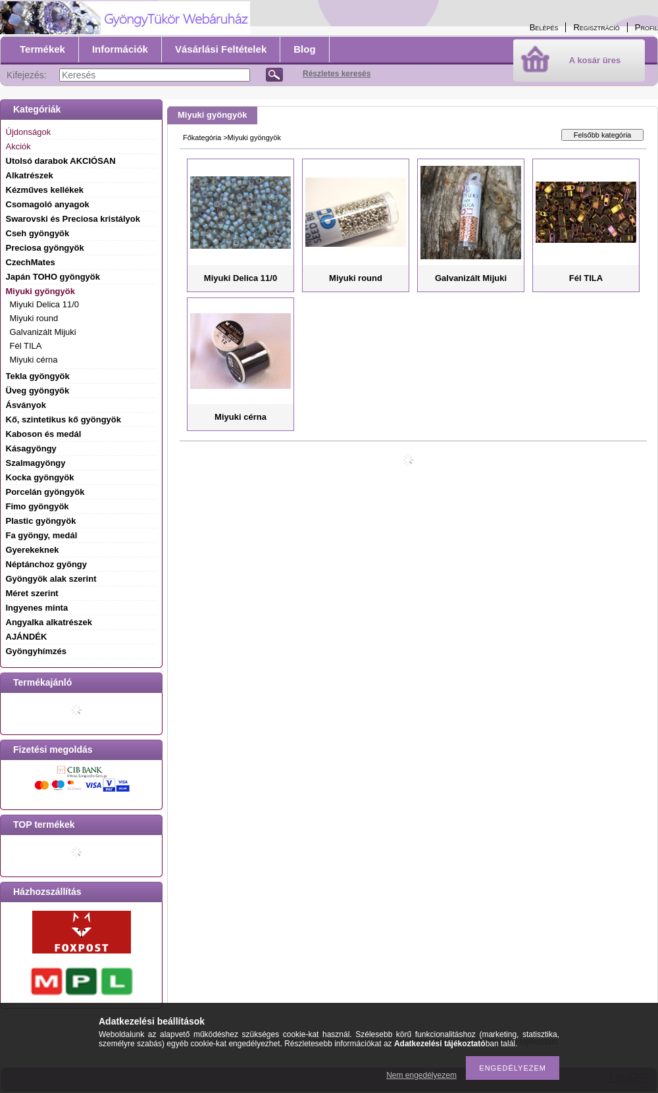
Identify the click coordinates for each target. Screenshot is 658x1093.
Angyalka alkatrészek (49, 622)
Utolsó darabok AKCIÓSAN (61, 161)
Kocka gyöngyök (40, 477)
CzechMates (30, 262)
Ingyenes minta (37, 608)
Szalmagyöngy (36, 463)
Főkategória (202, 137)
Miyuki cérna (34, 360)
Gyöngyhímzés (36, 651)
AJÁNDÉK (26, 637)
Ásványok (26, 405)
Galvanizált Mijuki (43, 332)
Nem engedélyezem (421, 1075)
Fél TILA (26, 346)
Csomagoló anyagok (47, 204)
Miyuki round (34, 318)
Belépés (544, 27)
